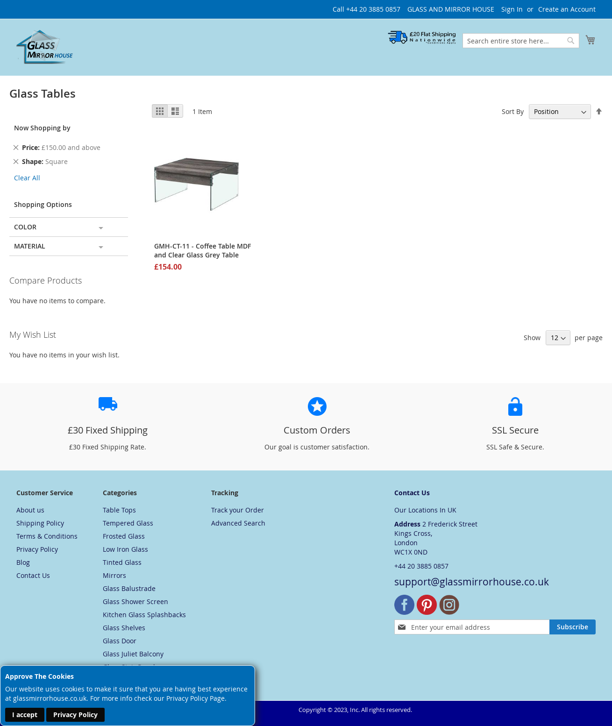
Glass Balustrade (129, 588)
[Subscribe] (572, 626)
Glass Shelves (124, 627)
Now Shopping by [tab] (42, 127)
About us (30, 509)
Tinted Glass (122, 562)
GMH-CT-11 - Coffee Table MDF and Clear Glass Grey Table (202, 250)
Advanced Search (238, 523)
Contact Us (33, 575)
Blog (23, 562)
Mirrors (114, 575)
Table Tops (119, 509)
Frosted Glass (124, 536)
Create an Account (567, 9)
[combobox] (521, 40)
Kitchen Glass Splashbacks (144, 614)
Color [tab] (25, 226)
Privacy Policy (75, 714)
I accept (24, 714)
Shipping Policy (40, 523)
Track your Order (237, 509)
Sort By (513, 111)
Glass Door (119, 640)
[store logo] (44, 46)
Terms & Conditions (47, 536)
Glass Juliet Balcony (133, 653)
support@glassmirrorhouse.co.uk (471, 581)
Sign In (512, 9)
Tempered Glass (128, 523)
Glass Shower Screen (135, 601)
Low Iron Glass (125, 549)
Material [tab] (29, 246)
